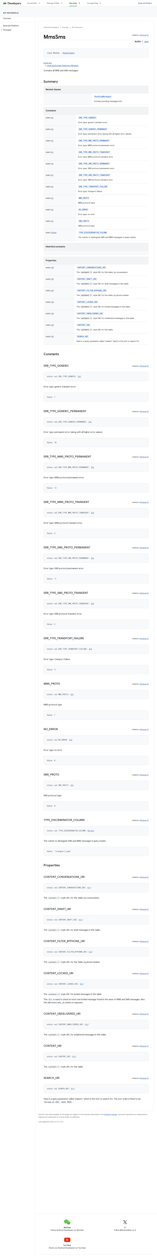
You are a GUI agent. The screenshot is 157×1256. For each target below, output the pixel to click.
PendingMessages (102, 96)
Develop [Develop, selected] (73, 3)
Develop (65, 27)
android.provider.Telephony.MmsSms (62, 65)
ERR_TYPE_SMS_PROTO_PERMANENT (94, 163)
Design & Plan (53, 3)
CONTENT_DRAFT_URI (86, 279)
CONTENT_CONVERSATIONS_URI (91, 267)
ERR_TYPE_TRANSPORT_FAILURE (93, 186)
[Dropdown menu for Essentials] (40, 3)
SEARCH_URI (82, 336)
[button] (17, 30)
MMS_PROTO (84, 198)
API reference (11, 13)
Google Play (92, 3)
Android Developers (51, 27)
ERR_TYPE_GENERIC (87, 117)
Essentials (32, 3)
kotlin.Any (48, 63)
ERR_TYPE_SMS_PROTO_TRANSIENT (94, 175)
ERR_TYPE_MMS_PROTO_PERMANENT (94, 140)
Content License (110, 1114)
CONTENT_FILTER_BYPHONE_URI (91, 290)
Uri (50, 999)
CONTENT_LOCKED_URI (87, 302)
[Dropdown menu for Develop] (80, 3)
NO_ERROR (83, 209)
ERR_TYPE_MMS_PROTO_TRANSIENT (94, 152)
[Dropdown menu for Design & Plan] (62, 3)
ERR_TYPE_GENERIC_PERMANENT (93, 129)
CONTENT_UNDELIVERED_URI (90, 313)
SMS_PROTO (84, 221)
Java (146, 41)
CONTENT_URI (83, 325)
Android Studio (145, 3)
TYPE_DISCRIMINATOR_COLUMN (93, 232)
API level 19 (144, 35)
